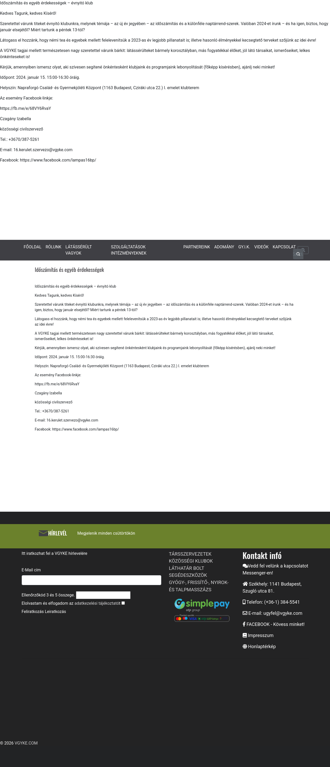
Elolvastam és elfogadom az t (71, 603)
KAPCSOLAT (284, 246)
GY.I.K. (244, 246)
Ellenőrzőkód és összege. (48, 595)
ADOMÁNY (224, 246)
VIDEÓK (261, 246)
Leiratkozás (55, 611)
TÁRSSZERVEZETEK (190, 554)
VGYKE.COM (25, 743)
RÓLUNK (53, 246)
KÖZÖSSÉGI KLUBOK (191, 561)
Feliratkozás (33, 611)
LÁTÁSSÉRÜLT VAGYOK (78, 250)
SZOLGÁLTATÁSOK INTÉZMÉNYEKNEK (128, 250)
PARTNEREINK (196, 246)
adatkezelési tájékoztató (96, 603)
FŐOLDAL (33, 246)
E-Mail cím (31, 569)
